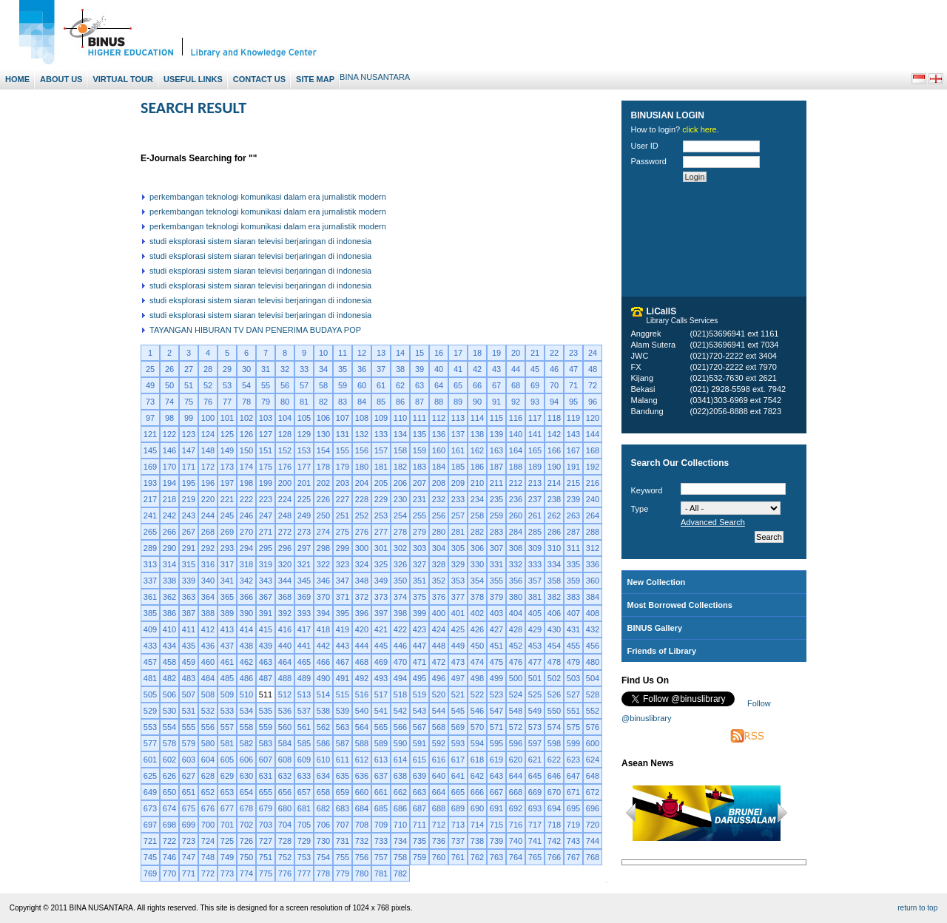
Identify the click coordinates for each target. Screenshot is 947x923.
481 (150, 678)
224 (284, 499)
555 (188, 727)
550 (554, 710)
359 (573, 580)
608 (284, 759)
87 (419, 401)
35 (342, 369)
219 (188, 499)
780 (361, 873)
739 (496, 840)
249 (304, 515)
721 (150, 840)
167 (573, 450)
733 (381, 840)
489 (304, 678)
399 (419, 613)
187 (496, 466)
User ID (644, 145)
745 (150, 857)
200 (284, 483)
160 (438, 450)
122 (169, 434)
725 (227, 840)
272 (284, 531)
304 (438, 548)
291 (188, 548)
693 (535, 808)
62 (400, 385)
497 (458, 678)
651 (188, 792)
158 (400, 450)
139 (496, 434)
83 (342, 401)
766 (554, 857)
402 (477, 613)
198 (246, 483)
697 (150, 824)
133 (381, 434)
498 (477, 678)
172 (208, 466)
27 (188, 369)
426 (477, 629)
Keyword (647, 490)
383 (573, 596)
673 (150, 808)
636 (361, 775)
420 (361, 629)
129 (304, 434)
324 (361, 564)
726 (246, 840)
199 (265, 483)
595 (496, 743)
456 (592, 645)
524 (515, 694)
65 (458, 385)
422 (400, 629)
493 (381, 678)
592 (438, 743)
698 (169, 824)
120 (592, 417)
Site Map (315, 79)
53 (227, 385)
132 (361, 434)
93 (534, 401)
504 (592, 678)
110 (400, 417)
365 (227, 596)
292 (208, 548)
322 (323, 564)
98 (169, 417)
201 (304, 483)
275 (342, 531)
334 (554, 564)
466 (323, 661)
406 (554, 613)
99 (188, 417)
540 (361, 710)
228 (361, 499)
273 (304, 531)
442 (323, 645)
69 (534, 385)
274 (323, 531)
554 (169, 727)
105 (304, 417)
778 (323, 873)
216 (592, 483)
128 (284, 434)
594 (477, 743)
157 (381, 450)
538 (323, 710)
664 (438, 792)
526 (554, 694)
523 (496, 694)
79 (265, 401)
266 (169, 531)
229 (381, 499)
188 (515, 466)
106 (323, 417)
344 (284, 580)
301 (381, 548)
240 (592, 499)
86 (400, 401)
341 (227, 580)
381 (535, 596)
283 (496, 531)
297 (304, 548)
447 (419, 645)
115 (496, 417)
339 (188, 580)
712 (438, 824)
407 (573, 613)
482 (169, 678)
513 (304, 694)
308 (515, 548)
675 (188, 808)
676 (208, 808)
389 (227, 613)
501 (535, 678)
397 (381, 613)
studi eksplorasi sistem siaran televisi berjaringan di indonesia (260, 241)
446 (400, 645)
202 (323, 483)
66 (477, 385)
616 (438, 759)
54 (246, 385)
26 (169, 369)
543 (419, 710)
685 (381, 808)
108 (361, 417)
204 (361, 483)
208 (438, 483)
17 (458, 352)
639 (419, 775)
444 (361, 645)
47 (573, 369)
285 (535, 531)
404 (515, 613)
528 (592, 694)
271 (265, 531)
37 (381, 369)
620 (515, 759)
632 (284, 775)
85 (381, 401)
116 (515, 417)
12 (361, 352)
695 (573, 808)
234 (477, 499)
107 (342, 417)
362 (169, 596)
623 (573, 759)
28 (207, 369)
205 (381, 483)
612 (361, 759)
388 (208, 613)
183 (419, 466)
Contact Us (259, 79)
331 (496, 564)
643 (496, 775)
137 (458, 434)
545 (458, 710)
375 (419, 596)
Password (649, 161)
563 (342, 727)
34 (323, 369)
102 (246, 417)
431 (573, 629)
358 (554, 580)
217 (150, 499)
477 (535, 661)
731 (342, 840)
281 (458, 531)
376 (438, 596)
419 (342, 629)
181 (381, 466)
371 (342, 596)
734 (400, 840)
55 (265, 385)
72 (592, 385)
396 (361, 613)
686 (400, 808)
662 (400, 792)
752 (284, 857)
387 (188, 613)
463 (265, 661)
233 (458, 499)
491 (342, 678)
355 (496, 580)
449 (458, 645)
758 (400, 857)
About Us (61, 79)
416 (284, 629)
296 (284, 548)
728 (284, 840)
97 (150, 417)
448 (438, 645)
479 (573, 661)
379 (496, 596)
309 (535, 548)
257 (458, 515)
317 (227, 564)
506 (169, 694)
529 (150, 710)
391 (265, 613)
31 (265, 369)
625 (150, 775)
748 (208, 857)
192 (592, 466)
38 (400, 369)
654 (246, 792)
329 (458, 564)
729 (304, 840)
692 (515, 808)
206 (400, 483)
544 (438, 710)
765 (535, 857)
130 (323, 434)
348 (361, 580)
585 (304, 743)
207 (419, 483)
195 (188, 483)
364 (208, 596)
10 (323, 352)
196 (208, 483)
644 (515, 775)
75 (188, 401)
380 (515, 596)
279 (419, 531)
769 (150, 873)
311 (573, 548)
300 (361, 548)
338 (169, 580)
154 (323, 450)
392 (284, 613)
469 (381, 661)
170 (169, 466)
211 (496, 483)
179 (342, 466)
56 (284, 385)
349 (381, 580)
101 (227, 417)
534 (246, 710)
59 (342, 385)
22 (554, 352)
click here (699, 129)
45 (534, 369)
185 (458, 466)
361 (150, 596)
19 (496, 352)
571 (496, 727)
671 (573, 792)
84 (361, 401)
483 (188, 678)
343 (265, 580)
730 (323, 840)
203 (342, 483)
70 (554, 385)
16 (438, 352)
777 (304, 873)
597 (535, 743)
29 (227, 369)
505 (150, 694)
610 (323, 759)
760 (438, 857)
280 (438, 531)
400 (438, 613)
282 (477, 531)
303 (419, 548)
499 (496, 678)
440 (284, 645)
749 (227, 857)
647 (573, 775)
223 (265, 499)
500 (515, 678)
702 (246, 824)
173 (227, 466)
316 (208, 564)
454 (554, 645)
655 (265, 792)
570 (477, 727)
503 (573, 678)
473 (458, 661)
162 (477, 450)
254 (400, 515)
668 (515, 792)
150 (246, 450)
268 (208, 531)
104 (284, 417)
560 (284, 727)
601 (150, 759)
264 (592, 515)
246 (246, 515)
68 (515, 385)
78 (246, 401)
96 (592, 401)
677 (227, 808)
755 (342, 857)
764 (515, 857)
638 (400, 775)
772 (208, 873)
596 (515, 743)
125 (227, 434)
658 (323, 792)
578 (169, 743)
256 (438, 515)
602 (169, 759)
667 (496, 792)
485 (227, 678)
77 (227, 401)
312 (592, 548)
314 (169, 564)
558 (246, 727)
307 (496, 548)
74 (169, 401)
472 (438, 661)
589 (381, 743)
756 (361, 857)
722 (169, 840)
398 (400, 613)
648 (592, 775)
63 (419, 385)
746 (169, 857)
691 (496, 808)
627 (188, 775)
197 (227, 483)
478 (554, 661)
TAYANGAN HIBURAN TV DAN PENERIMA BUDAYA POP (255, 329)
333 (535, 564)
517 (381, 694)
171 (188, 466)
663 (419, 792)
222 (246, 499)
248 (284, 515)
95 (573, 401)
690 (477, 808)
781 (381, 873)
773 (227, 873)
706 (323, 824)
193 (150, 483)
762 (477, 857)
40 (438, 369)
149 (227, 450)
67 (496, 385)
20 (515, 352)
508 (208, 694)
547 (496, 710)
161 (458, 450)
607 (265, 759)
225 (304, 499)
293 (227, 548)
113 (458, 417)
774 (246, 873)
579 (188, 743)
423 (419, 629)
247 (265, 515)
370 (323, 596)
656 (284, 792)
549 (535, 710)
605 (227, 759)
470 (400, 661)
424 (438, 629)
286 (554, 531)
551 (573, 710)
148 (208, 450)
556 (208, 727)
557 (227, 727)
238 (554, 499)
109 (381, 417)
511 (265, 694)
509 (227, 694)
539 (342, 710)
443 (342, 645)
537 (304, 710)
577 (150, 743)
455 (573, 645)
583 (265, 743)
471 (419, 661)
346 (323, 580)
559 (265, 727)
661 (381, 792)
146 (169, 450)
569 (458, 727)
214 (554, 483)
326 (400, 564)
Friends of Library (662, 650)
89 (458, 401)
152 (284, 450)
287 (573, 531)
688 (438, 808)
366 (246, 596)
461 (227, 661)
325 (381, 564)
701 (227, 824)
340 (208, 580)
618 (477, 759)
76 (207, 401)
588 (361, 743)
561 (304, 727)
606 (246, 759)
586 (323, 743)
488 (284, 678)
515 (342, 694)
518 (400, 694)
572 (515, 727)
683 (342, 808)
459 (188, 661)
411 (188, 629)
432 (592, 629)
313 (150, 564)
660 (361, 792)
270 (246, 531)
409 (150, 629)
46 (554, 369)
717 (535, 824)
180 (361, 466)
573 (535, 727)
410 (169, 629)
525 (535, 694)
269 (227, 531)
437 (227, 645)
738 (477, 840)
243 (188, 515)
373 (381, 596)
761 (458, 857)
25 (150, 369)
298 (323, 548)
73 (150, 401)
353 (458, 580)
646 (554, 775)
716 (515, 824)
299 (342, 548)
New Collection (656, 582)
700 (208, 824)
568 (438, 727)
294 (246, 548)
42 (477, 369)
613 (381, 759)
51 (188, 385)
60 (361, 385)
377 (458, 596)
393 (304, 613)
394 (323, 613)
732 (361, 840)
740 (515, 840)
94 (554, 401)
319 (265, 564)
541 (381, 710)
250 (323, 515)
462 (246, 661)
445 (381, 645)
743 (573, 840)
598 (554, 743)
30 (246, 369)
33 (304, 369)
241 (150, 515)
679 (265, 808)
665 (458, 792)
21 (534, 352)
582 (246, 743)
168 (592, 450)
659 (342, 792)
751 (265, 857)
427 (496, 629)
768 (592, 857)
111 (419, 417)
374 (400, 596)
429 (535, 629)
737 (458, 840)
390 (246, 613)
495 (419, 678)
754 (323, 857)
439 (265, 645)
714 (477, 824)
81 (304, 401)
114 (477, 417)
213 (535, 483)
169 (150, 466)
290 (169, 548)
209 (458, 483)
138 (477, 434)
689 (458, 808)
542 (400, 710)
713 (458, 824)
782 (400, 873)
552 (592, 710)
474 (477, 661)
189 (535, 466)
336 (592, 564)
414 (246, 629)
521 (458, 694)
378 (477, 596)
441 (304, 645)
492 (361, 678)
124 (208, 434)
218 (169, 499)
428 (515, 629)
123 (188, 434)
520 (438, 694)
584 (284, 743)
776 (284, 873)
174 (246, 466)
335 (573, 564)
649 (150, 792)
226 (323, 499)
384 (592, 596)
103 (265, 417)
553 (150, 727)
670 (554, 792)
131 (342, 434)
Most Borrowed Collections (679, 605)
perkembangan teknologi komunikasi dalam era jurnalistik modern (267, 196)
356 (515, 580)
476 (515, 661)
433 (150, 645)
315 (188, 564)
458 (169, 661)
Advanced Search (713, 522)
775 (265, 873)
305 (458, 548)
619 (496, 759)
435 (188, 645)
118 (554, 417)
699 (188, 824)
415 (265, 629)
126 (246, 434)
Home (17, 79)
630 (246, 775)
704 (284, 824)
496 (438, 678)
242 (169, 515)
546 (477, 710)
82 (323, 401)
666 (477, 792)
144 (592, 434)
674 (169, 808)
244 (208, 515)
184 (438, 466)
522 (477, 694)
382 (554, 596)
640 (438, 775)
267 (188, 531)
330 (477, 564)
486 (246, 678)
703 (265, 824)
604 (208, 759)
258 (477, 515)
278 (400, 531)
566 (400, 727)
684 (361, 808)
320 (284, 564)
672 (592, 792)
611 (342, 759)
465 (304, 661)
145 (150, 450)
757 (381, 857)
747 (188, 857)
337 (150, 580)
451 (496, 645)
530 (169, 710)
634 (323, 775)
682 (323, 808)
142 (554, 434)
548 (515, 710)
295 (265, 548)
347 (342, 580)
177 (304, 466)
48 (592, 369)
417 (304, 629)
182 (400, 466)
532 (208, 710)
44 (515, 369)
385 (150, 613)
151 (265, 450)
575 (573, 727)
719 (573, 824)
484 (208, 678)
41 (458, 369)
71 (573, 385)
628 (208, 775)
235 (496, 499)
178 (323, 466)
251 (342, 515)
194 (169, 483)
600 (592, 743)
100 (208, 417)
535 (265, 710)
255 (419, 515)
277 (381, 531)
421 (381, 629)
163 (496, 450)
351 (419, 580)
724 (208, 840)
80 (284, 401)
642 (477, 775)
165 (535, 450)
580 (208, 743)
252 (361, 515)
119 (573, 417)
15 (419, 352)
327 (419, 564)
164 (515, 450)
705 (304, 824)
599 (573, 743)
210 (477, 483)
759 (419, 857)
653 (227, 792)
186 (477, 466)
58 (323, 385)
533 (227, 710)
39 (419, 369)
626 (169, 775)
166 (554, 450)
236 (515, 499)
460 (208, 661)
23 (573, 352)
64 (438, 385)
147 (188, 450)
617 (458, 759)
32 (284, 369)
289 (150, 548)
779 (342, 873)
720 (592, 824)
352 (438, 580)
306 (477, 548)
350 (400, 580)
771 (188, 873)
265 (150, 531)
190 (554, 466)
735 (419, 840)
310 (554, 548)
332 (515, 564)
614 (400, 759)
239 (573, 499)
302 (400, 548)
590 (400, 743)
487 (265, 678)
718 (554, 824)
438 (246, 645)
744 (592, 840)
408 (592, 613)
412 (208, 629)
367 (265, 596)
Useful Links (193, 79)
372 (361, 596)
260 (515, 515)
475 (496, 661)
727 (265, 840)
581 (227, 743)
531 (188, 710)
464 (284, 661)
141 (535, 434)
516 (361, 694)
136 (438, 434)
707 (342, 824)
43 (496, 369)
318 (246, 564)
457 (150, 661)
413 (227, 629)
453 (535, 645)
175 (265, 466)
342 (246, 580)
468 (361, 661)
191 (573, 466)
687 (419, 808)
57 (304, 385)
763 (496, 857)
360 (592, 580)
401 (458, 613)
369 (304, 596)
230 (400, 499)
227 (342, 499)
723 (188, 840)
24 (592, 352)
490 (323, 678)
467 (342, 661)
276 (361, 531)
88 (438, 401)
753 (304, 857)
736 (438, 840)
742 (554, 840)
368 (284, 596)
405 (535, 613)
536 (284, 710)
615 (419, 759)
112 (438, 417)
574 (554, 727)
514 (323, 694)
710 (400, 824)
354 (477, 580)
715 (496, 824)
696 (592, 808)
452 (515, 645)
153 (304, 450)
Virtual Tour (122, 79)
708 (361, 824)
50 (169, 385)
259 (496, 515)
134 (400, 434)
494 (400, 678)
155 (342, 450)
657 (304, 792)
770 (169, 873)
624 (592, 759)
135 (419, 434)
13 (381, 352)
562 (323, 727)
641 (458, 775)
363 (188, 596)
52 (207, 385)
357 (535, 580)
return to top (917, 908)
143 (573, 434)
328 (438, 564)
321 (304, 564)
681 (304, 808)
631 (265, 775)
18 (477, 352)
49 (150, 385)
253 (381, 515)
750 (246, 857)
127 (265, 434)
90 (477, 401)
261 (535, 515)
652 (208, 792)
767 (573, 857)
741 (535, 840)
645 (535, 775)
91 (496, 401)
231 (419, 499)
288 (592, 531)
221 (227, 499)
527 (573, 694)
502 (554, 678)
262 (554, 515)
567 (419, 727)
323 (342, 564)
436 (208, 645)
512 (284, 694)
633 (304, 775)
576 (592, 727)
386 (169, 613)
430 (554, 629)
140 (515, 434)
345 (304, 580)
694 (554, 808)
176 (284, 466)
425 (458, 629)
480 (592, 661)
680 (284, 808)
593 (458, 743)
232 (438, 499)
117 (535, 417)
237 (535, 499)
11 (342, 352)
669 (535, 792)
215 (573, 483)
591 (419, 743)
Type (640, 508)
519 (419, 694)
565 (381, 727)
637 (381, 775)
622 (554, 759)
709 (381, 824)
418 (323, 629)
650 (169, 792)
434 (169, 645)
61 (381, 385)
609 (304, 759)
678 (246, 808)
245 (227, 515)
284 (515, 531)
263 (573, 515)
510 (246, 694)
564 (361, 727)
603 (188, 759)
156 (361, 450)
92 (515, 401)
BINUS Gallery (655, 627)
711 (419, 824)
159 (419, 450)
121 (150, 434)
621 (535, 759)
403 (496, 613)
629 (227, 775)
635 (342, 775)
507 (188, 694)
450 (477, 645)
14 (400, 352)
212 (515, 483)
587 (342, 743)
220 (208, 499)
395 (342, 613)
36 (361, 369)
